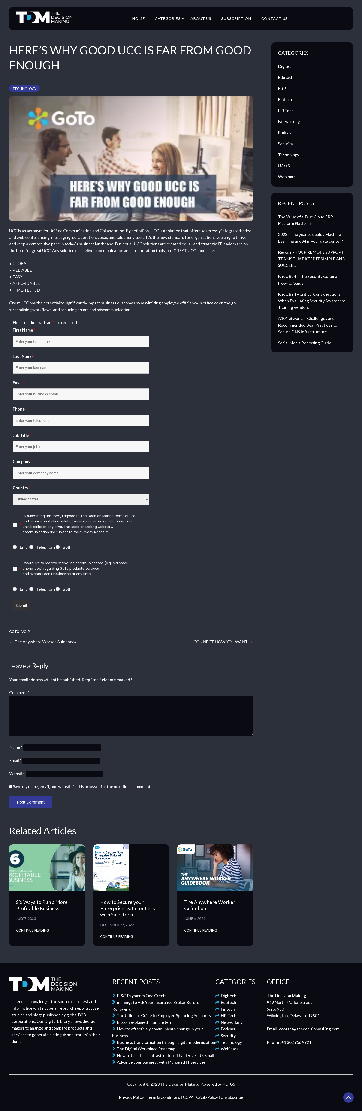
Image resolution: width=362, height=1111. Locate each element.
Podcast (285, 132)
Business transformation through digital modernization (163, 1042)
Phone (20, 409)
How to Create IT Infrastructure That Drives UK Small (163, 1055)
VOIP (25, 631)
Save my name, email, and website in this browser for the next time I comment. (82, 786)
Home (138, 18)
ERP (282, 88)
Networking (289, 121)
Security (285, 143)
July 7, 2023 (26, 918)
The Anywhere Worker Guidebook (46, 641)
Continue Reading (32, 930)
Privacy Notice (93, 532)
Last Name (24, 356)
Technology (24, 89)
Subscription (236, 18)
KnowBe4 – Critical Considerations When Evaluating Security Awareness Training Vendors (312, 301)
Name (15, 747)
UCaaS (284, 165)
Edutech (285, 77)
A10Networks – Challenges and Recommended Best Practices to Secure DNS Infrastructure (307, 325)
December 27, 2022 (117, 925)
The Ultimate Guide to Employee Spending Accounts (161, 1015)
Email (19, 382)
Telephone (46, 547)
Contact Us (274, 18)
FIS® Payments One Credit (139, 995)
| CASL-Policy (206, 1097)
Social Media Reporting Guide (304, 342)
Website (17, 773)
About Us (200, 18)
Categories (168, 18)
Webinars (287, 176)
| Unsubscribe (231, 1097)
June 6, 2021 (194, 918)
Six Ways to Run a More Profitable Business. (42, 905)
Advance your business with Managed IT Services (159, 1062)
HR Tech (286, 110)
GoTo (14, 631)
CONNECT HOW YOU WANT (220, 641)
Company (23, 461)
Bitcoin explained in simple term (142, 1022)
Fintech (285, 99)
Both (67, 547)
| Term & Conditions (163, 1097)
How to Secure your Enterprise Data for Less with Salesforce (127, 908)
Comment (19, 692)
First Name (24, 330)
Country (22, 487)
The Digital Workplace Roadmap (143, 1048)
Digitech (286, 66)
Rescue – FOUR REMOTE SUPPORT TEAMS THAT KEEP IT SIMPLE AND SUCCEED (311, 259)
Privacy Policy (132, 1097)
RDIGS (229, 1084)
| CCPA (187, 1097)
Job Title (22, 435)
